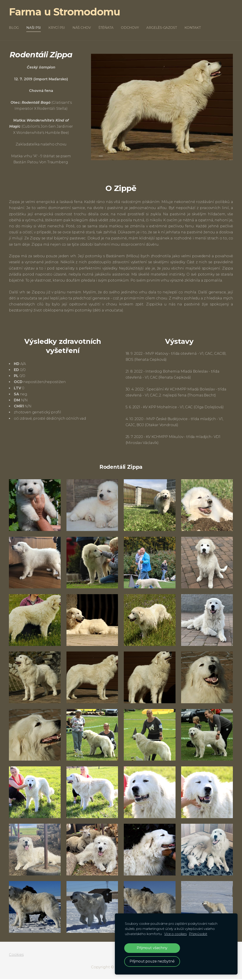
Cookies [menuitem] (16, 954)
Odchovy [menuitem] (130, 27)
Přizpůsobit (198, 934)
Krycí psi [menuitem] (56, 27)
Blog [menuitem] (14, 27)
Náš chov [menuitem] (81, 27)
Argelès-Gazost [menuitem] (161, 27)
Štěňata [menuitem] (105, 27)
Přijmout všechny (152, 948)
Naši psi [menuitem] (33, 27)
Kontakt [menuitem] (192, 27)
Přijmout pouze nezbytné (152, 961)
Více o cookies (175, 934)
